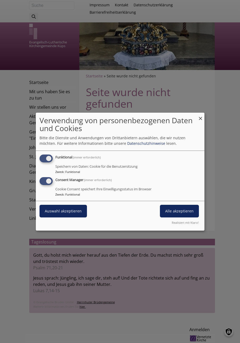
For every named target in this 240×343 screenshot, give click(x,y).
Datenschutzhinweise (146, 143)
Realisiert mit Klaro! (185, 223)
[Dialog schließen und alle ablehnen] (200, 115)
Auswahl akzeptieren (63, 210)
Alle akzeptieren (179, 210)
